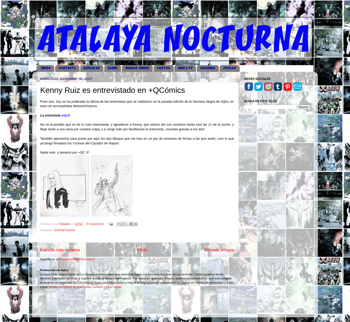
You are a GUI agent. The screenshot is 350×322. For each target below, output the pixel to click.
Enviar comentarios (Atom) (77, 259)
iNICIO (46, 68)
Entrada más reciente (60, 249)
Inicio (142, 249)
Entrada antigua (219, 249)
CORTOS (163, 68)
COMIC (112, 68)
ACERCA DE (91, 68)
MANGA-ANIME (137, 68)
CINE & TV (185, 68)
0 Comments (95, 224)
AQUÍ (65, 115)
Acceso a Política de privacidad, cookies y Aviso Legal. (85, 287)
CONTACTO (67, 68)
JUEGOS (229, 68)
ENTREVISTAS (64, 230)
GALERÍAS (207, 68)
